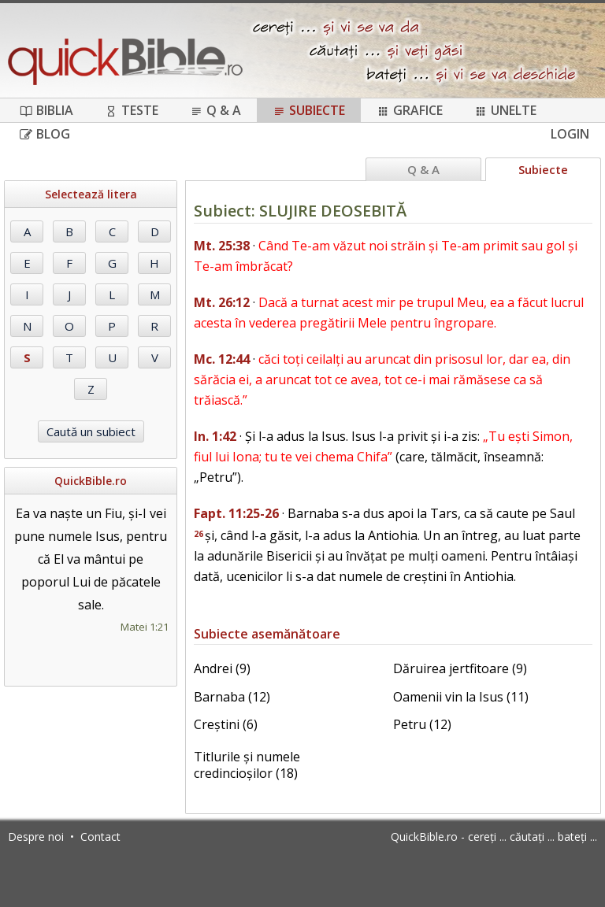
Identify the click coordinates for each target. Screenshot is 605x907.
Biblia (46, 110)
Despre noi (36, 836)
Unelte (505, 110)
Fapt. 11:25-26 (236, 513)
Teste (131, 110)
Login (570, 134)
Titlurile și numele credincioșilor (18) (247, 765)
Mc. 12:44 (222, 359)
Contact (100, 836)
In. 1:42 (215, 436)
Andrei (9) (222, 668)
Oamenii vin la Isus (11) (461, 696)
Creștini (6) (226, 724)
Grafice (410, 110)
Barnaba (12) (232, 696)
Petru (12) (422, 724)
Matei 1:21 (145, 627)
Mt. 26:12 (222, 302)
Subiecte (309, 110)
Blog (45, 134)
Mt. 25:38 (222, 245)
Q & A (215, 110)
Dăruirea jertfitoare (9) (460, 668)
